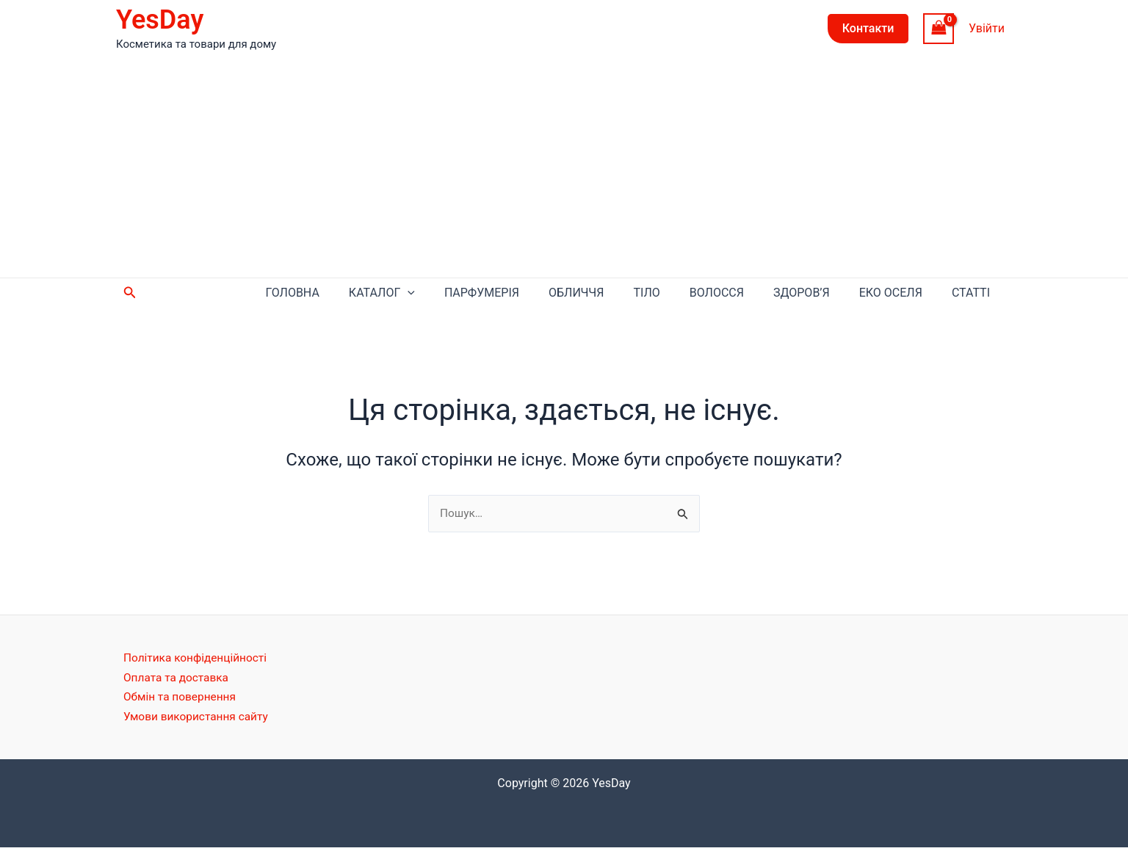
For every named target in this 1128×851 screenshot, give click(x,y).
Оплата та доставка (177, 681)
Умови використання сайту (198, 719)
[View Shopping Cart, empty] (938, 28)
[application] (517, 294)
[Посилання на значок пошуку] (130, 294)
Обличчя (657, 294)
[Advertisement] (564, 167)
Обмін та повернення (181, 700)
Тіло (712, 294)
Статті (978, 294)
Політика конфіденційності (197, 661)
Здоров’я (838, 294)
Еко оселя (912, 294)
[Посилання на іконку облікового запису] (987, 28)
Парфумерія (577, 294)
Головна (417, 294)
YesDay (159, 19)
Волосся (768, 294)
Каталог (492, 294)
